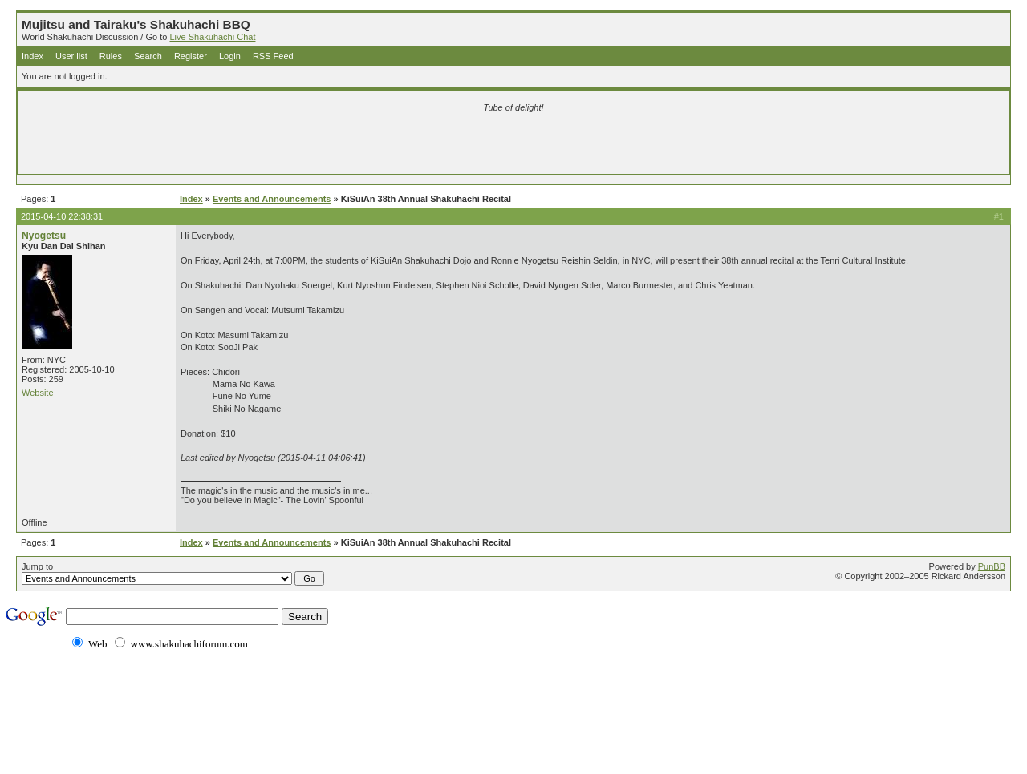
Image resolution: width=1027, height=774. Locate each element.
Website (38, 392)
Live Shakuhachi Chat (212, 37)
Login (230, 56)
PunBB (991, 566)
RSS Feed (273, 56)
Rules (110, 56)
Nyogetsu (44, 235)
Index (32, 56)
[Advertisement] (324, 146)
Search (148, 56)
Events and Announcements (272, 199)
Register (190, 56)
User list (71, 56)
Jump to (173, 574)
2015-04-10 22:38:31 (62, 216)
